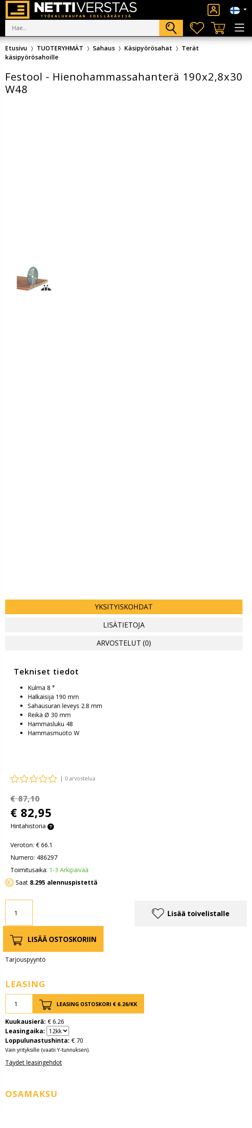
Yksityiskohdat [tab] (124, 607)
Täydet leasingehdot (33, 1062)
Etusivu (16, 48)
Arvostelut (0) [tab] (124, 643)
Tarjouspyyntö (25, 959)
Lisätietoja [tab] (124, 625)
